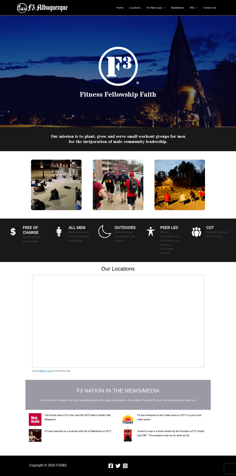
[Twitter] (118, 465)
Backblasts (180, 7)
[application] (167, 7)
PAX (195, 7)
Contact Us (210, 7)
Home (125, 7)
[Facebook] (110, 465)
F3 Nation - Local (44, 371)
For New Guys (159, 7)
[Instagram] (125, 465)
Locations (139, 7)
